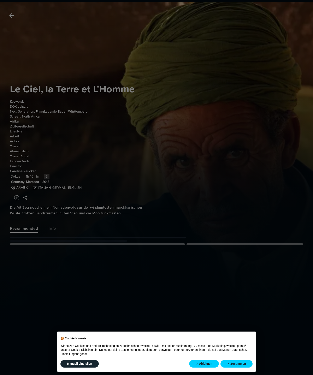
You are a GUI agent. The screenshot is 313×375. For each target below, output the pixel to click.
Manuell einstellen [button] (79, 363)
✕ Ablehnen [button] (204, 363)
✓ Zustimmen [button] (236, 363)
